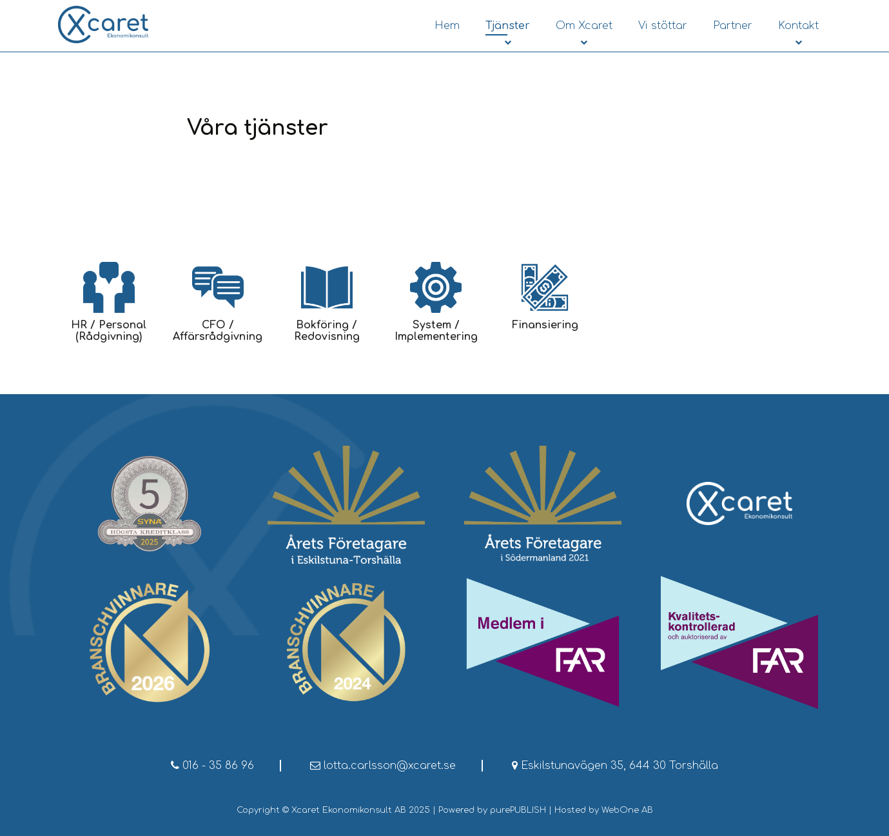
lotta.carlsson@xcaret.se (383, 765)
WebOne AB (627, 810)
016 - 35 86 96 (212, 765)
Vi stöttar (662, 26)
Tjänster (507, 26)
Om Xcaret (584, 26)
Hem (447, 26)
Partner (732, 26)
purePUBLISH (518, 810)
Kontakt (798, 26)
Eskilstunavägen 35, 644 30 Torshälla (615, 765)
